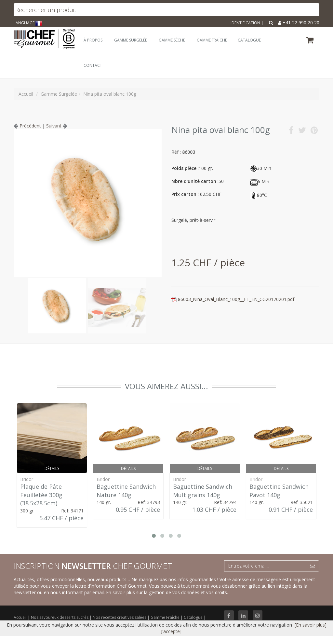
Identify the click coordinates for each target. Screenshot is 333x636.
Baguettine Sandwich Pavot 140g (279, 491)
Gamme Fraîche (165, 617)
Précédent (27, 126)
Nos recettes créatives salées (120, 617)
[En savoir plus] (310, 625)
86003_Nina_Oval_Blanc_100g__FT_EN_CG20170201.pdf (236, 299)
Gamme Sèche (172, 40)
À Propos (93, 40)
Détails (52, 468)
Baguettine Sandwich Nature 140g (126, 491)
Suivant (56, 126)
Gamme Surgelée (130, 40)
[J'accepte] (170, 631)
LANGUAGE (28, 23)
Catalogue (194, 617)
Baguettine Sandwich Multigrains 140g (202, 491)
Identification (245, 23)
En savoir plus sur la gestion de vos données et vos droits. (167, 592)
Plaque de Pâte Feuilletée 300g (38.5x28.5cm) (41, 495)
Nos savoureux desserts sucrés (60, 617)
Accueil (20, 617)
